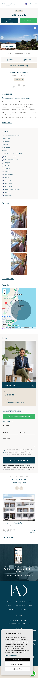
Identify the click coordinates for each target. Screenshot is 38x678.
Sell (30, 601)
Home (8, 601)
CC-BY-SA (32, 327)
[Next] (21, 488)
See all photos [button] (8, 278)
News (31, 606)
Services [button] (20, 606)
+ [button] (4, 290)
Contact (13, 610)
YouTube (29, 575)
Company (9, 606)
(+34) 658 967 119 (23, 624)
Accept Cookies (17, 659)
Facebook (19, 575)
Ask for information (9, 21)
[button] (10, 59)
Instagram (9, 575)
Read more (7, 122)
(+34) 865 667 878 (21, 620)
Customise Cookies (17, 664)
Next (36, 37)
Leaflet (6, 327)
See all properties (19, 483)
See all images (8, 46)
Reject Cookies (17, 669)
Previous (2, 37)
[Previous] (17, 488)
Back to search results (19, 54)
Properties (19, 601)
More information (11, 655)
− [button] (4, 293)
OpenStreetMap (19, 327)
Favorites (24, 610)
